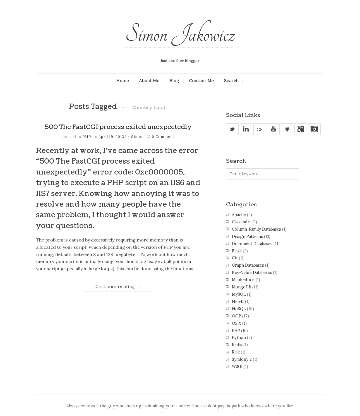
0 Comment (163, 136)
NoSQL (239, 308)
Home (122, 80)
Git (235, 257)
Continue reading (118, 286)
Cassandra (241, 221)
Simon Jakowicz (180, 34)
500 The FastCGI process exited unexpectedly (118, 127)
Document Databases (252, 243)
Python (239, 337)
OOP (236, 316)
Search (231, 80)
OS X (236, 323)
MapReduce (243, 279)
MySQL (239, 294)
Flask (237, 251)
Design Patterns (247, 236)
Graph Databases (248, 265)
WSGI (237, 366)
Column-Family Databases (256, 229)
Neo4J (238, 301)
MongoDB (241, 287)
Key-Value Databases (252, 272)
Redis (237, 344)
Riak (236, 352)
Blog (174, 80)
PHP (86, 136)
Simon (137, 136)
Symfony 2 (242, 359)
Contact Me (201, 80)
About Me (149, 80)
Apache (239, 214)
